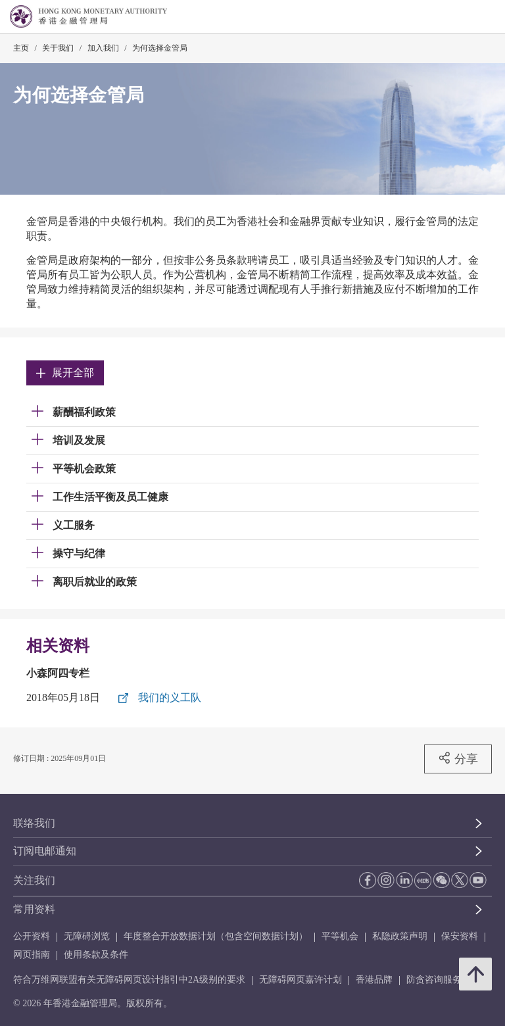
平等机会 (340, 936)
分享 (458, 758)
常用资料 (34, 909)
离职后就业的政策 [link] (95, 581)
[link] (461, 17)
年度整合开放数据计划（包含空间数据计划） (216, 936)
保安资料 (459, 936)
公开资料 (31, 936)
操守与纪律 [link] (79, 553)
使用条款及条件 (96, 955)
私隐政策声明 (399, 936)
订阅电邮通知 (44, 850)
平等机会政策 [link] (84, 468)
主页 (21, 48)
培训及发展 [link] (79, 440)
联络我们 (34, 823)
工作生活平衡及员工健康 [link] (110, 496)
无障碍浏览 (87, 936)
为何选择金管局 (159, 48)
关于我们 (58, 48)
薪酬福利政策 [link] (84, 412)
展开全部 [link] (65, 372)
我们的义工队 (169, 697)
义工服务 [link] (74, 525)
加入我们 (103, 48)
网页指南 (31, 955)
